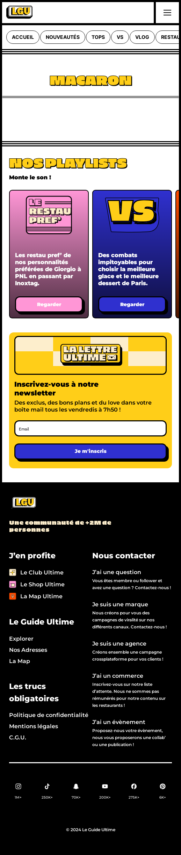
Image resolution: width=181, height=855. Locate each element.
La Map (19, 661)
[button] (166, 12)
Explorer (21, 638)
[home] (19, 12)
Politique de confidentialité (48, 715)
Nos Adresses (28, 650)
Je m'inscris (91, 451)
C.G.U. (17, 737)
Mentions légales (33, 726)
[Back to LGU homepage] (23, 503)
